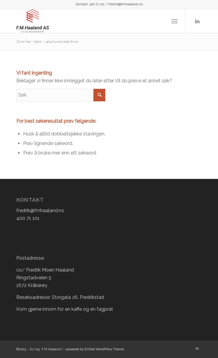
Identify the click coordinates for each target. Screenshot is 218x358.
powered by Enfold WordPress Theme (95, 349)
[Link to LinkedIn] (197, 21)
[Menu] (174, 21)
